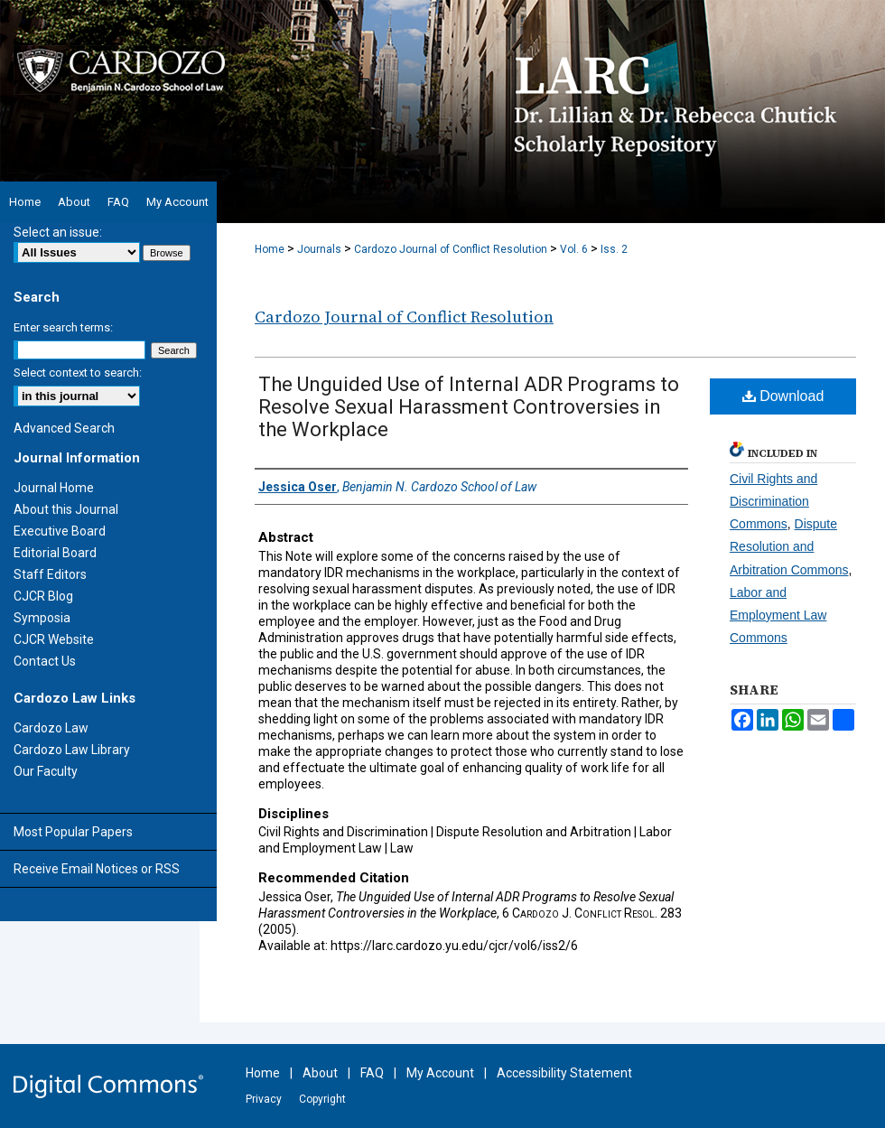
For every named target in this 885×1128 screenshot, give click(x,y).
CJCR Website (54, 639)
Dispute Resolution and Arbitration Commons (789, 546)
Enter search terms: (63, 327)
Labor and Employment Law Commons (778, 615)
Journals (319, 249)
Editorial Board (55, 552)
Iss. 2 (614, 249)
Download (783, 396)
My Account (440, 1073)
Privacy (264, 1099)
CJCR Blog (43, 596)
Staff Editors (50, 574)
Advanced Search (64, 428)
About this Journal (66, 509)
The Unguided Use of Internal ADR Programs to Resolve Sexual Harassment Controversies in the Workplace (468, 407)
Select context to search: (78, 372)
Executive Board (60, 531)
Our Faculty (46, 771)
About (320, 1073)
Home (269, 249)
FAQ (372, 1073)
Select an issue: (58, 232)
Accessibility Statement (564, 1073)
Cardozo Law (51, 728)
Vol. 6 (574, 249)
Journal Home (54, 487)
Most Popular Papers (73, 832)
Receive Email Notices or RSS (97, 869)
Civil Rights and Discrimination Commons (773, 501)
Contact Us (45, 661)
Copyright (322, 1099)
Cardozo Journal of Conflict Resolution (450, 249)
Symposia (42, 618)
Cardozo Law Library (72, 749)
